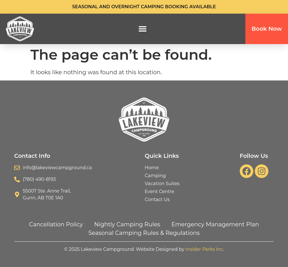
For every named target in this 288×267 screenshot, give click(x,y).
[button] (142, 28)
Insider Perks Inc (204, 249)
